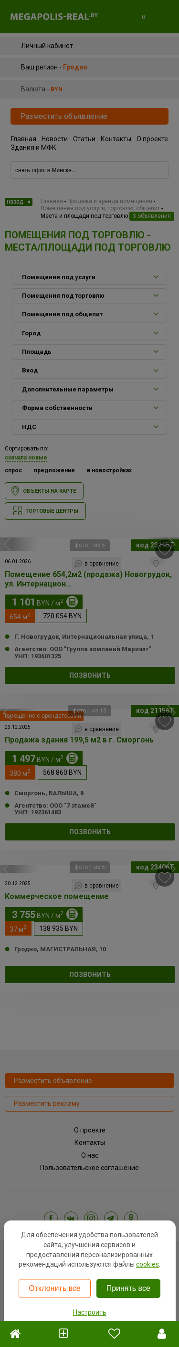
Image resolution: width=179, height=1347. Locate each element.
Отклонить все (54, 1288)
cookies (147, 1264)
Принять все (128, 1288)
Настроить (89, 1312)
